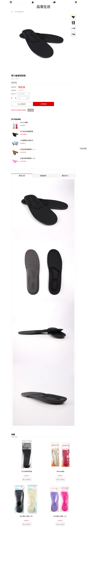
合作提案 (13, 542)
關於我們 (13, 538)
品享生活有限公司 (15, 585)
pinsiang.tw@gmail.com (22, 565)
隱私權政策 (48, 546)
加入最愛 (30, 110)
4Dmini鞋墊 (24, 122)
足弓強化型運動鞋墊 (26, 131)
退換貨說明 (48, 542)
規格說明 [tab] (43, 176)
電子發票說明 (48, 544)
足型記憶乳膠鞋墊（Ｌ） (28, 149)
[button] (54, 2)
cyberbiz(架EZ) (42, 585)
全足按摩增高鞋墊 (26, 471)
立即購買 (43, 104)
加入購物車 (22, 104)
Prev (14, 45)
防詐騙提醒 (48, 548)
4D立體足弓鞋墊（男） (27, 516)
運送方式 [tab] (65, 176)
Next (67, 45)
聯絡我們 (13, 540)
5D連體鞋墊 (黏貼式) (26, 140)
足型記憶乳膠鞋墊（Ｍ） (28, 158)
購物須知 (47, 540)
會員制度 (47, 538)
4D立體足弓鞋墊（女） (60, 516)
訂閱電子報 (15, 573)
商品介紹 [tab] (22, 176)
